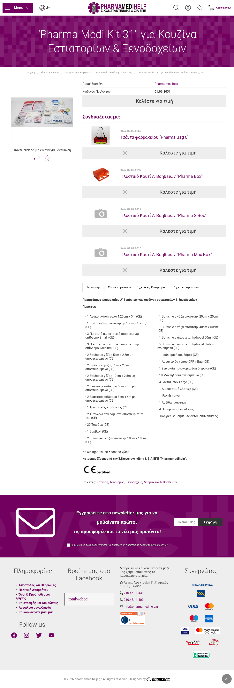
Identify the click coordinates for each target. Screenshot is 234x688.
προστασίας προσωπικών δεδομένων (147, 544)
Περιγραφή (93, 287)
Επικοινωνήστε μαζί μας (36, 612)
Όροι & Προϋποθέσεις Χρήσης (32, 596)
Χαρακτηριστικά (119, 287)
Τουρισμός (117, 482)
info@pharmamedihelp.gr (141, 606)
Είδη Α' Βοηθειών (50, 72)
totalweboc (77, 599)
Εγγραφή (210, 522)
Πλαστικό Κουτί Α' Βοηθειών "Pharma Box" (161, 176)
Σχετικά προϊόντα (186, 287)
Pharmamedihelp (166, 84)
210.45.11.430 (134, 593)
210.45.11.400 (134, 600)
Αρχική (31, 72)
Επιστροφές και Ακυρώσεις (38, 603)
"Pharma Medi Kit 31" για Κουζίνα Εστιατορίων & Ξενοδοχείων (171, 72)
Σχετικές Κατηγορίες (152, 287)
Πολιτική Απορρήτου (33, 590)
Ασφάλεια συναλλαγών (35, 607)
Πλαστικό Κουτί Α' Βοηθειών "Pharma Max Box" (166, 254)
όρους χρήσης (99, 544)
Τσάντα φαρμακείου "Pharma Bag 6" (154, 137)
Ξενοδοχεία (134, 482)
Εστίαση (102, 482)
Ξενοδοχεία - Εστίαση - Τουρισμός (114, 72)
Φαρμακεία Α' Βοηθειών (77, 72)
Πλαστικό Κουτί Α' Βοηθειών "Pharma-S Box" (163, 215)
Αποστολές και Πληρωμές (37, 585)
